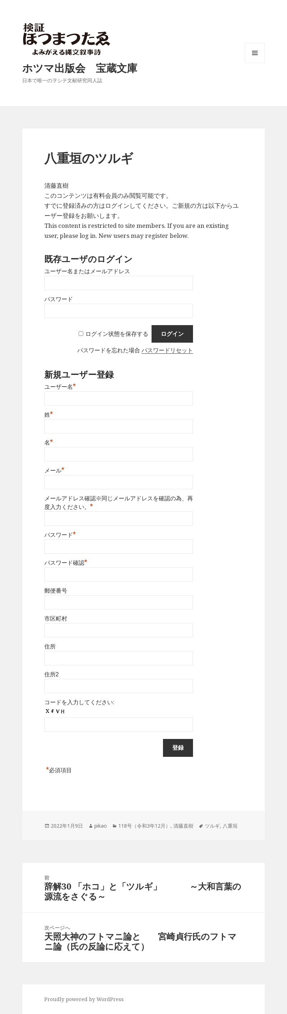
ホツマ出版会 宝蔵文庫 (79, 68)
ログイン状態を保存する (116, 334)
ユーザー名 (60, 387)
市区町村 (55, 619)
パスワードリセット (167, 350)
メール (54, 470)
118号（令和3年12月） (144, 825)
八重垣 (230, 825)
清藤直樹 (183, 825)
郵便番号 (55, 591)
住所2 (51, 674)
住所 (50, 646)
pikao (100, 825)
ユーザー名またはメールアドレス (87, 271)
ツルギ (212, 825)
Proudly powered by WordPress (84, 999)
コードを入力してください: (79, 702)
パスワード (58, 299)
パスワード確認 (66, 563)
